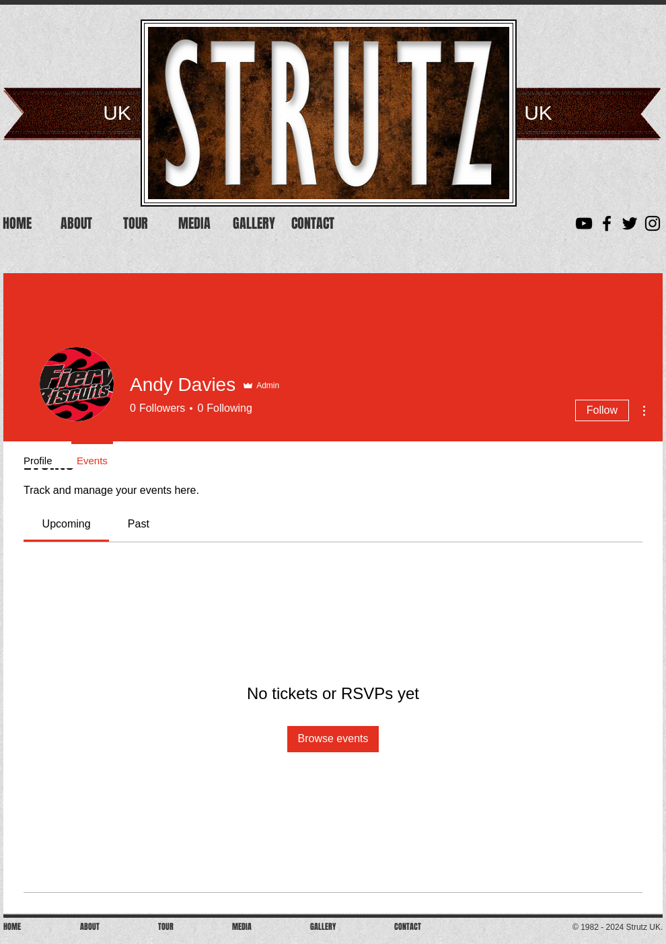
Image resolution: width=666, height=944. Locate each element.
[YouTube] (584, 223)
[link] (66, 524)
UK (117, 113)
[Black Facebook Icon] (607, 223)
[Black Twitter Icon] (630, 223)
